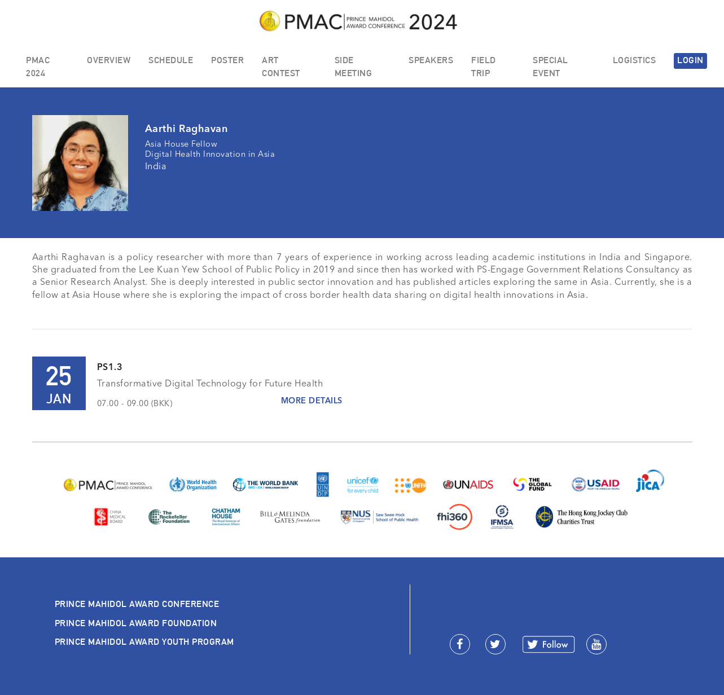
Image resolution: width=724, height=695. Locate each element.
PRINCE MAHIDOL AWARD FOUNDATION (136, 623)
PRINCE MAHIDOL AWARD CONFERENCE (137, 604)
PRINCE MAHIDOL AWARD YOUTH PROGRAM (144, 641)
